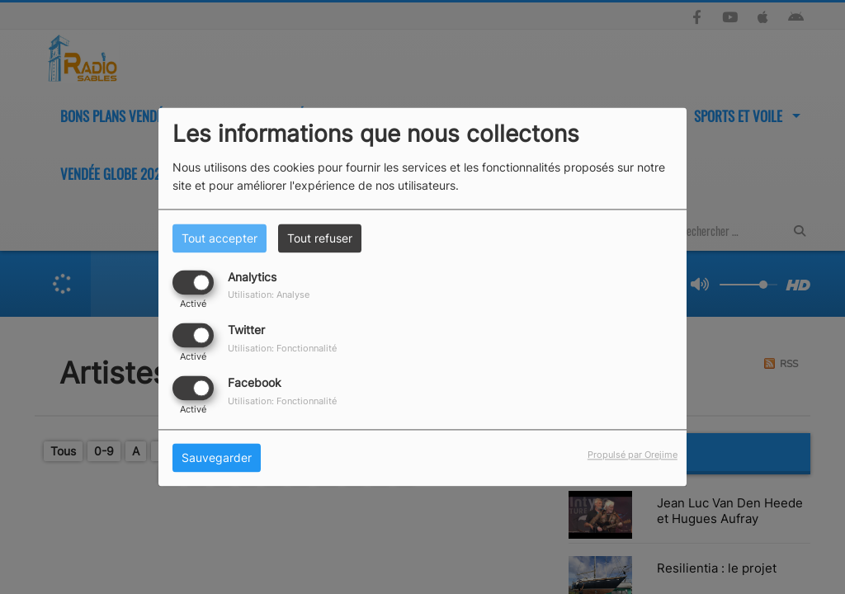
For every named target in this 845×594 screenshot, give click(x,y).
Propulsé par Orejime (632, 455)
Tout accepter (219, 238)
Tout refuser (319, 238)
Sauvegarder (217, 458)
